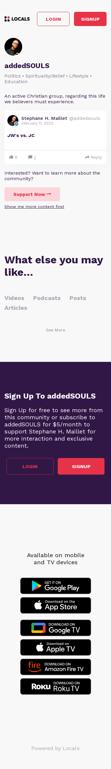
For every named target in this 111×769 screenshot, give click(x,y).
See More (55, 330)
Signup (90, 19)
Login (53, 19)
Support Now (32, 194)
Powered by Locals (55, 748)
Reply (93, 157)
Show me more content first (34, 206)
